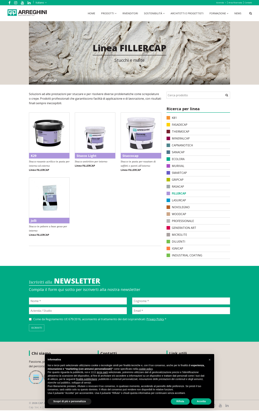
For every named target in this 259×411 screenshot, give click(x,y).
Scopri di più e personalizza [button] (69, 401)
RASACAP (175, 186)
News (237, 13)
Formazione (217, 13)
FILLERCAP (176, 193)
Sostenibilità (153, 13)
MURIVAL (175, 166)
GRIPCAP (175, 180)
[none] (36, 2)
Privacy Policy (155, 320)
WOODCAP (176, 214)
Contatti (248, 2)
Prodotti (107, 13)
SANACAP (176, 152)
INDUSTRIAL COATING (184, 255)
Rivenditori (130, 13)
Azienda (220, 2)
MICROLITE (177, 235)
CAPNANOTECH (180, 145)
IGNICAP (175, 248)
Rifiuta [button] (180, 401)
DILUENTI (176, 241)
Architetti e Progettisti (187, 13)
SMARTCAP (177, 173)
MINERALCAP (178, 138)
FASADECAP (177, 125)
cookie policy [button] (146, 368)
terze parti (102, 372)
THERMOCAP (178, 131)
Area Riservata (235, 2)
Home (91, 13)
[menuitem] (37, 2)
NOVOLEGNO (178, 207)
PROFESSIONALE (180, 221)
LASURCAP (176, 200)
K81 (172, 118)
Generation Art (181, 228)
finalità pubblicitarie (86, 379)
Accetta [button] (201, 401)
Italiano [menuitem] (36, 2)
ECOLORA (176, 159)
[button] (209, 360)
